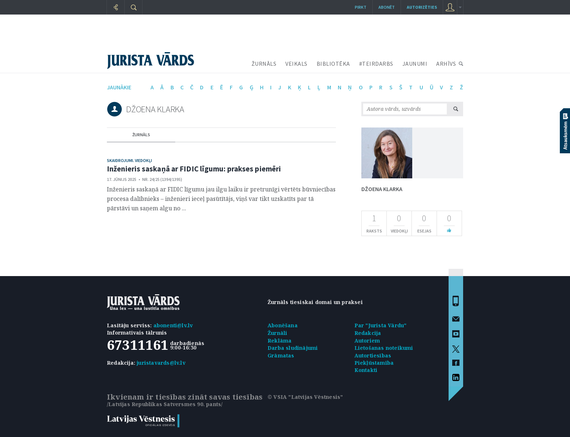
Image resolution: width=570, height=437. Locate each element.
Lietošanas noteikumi (383, 347)
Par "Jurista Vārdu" (380, 325)
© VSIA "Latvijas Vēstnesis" (305, 396)
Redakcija (367, 332)
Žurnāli (277, 332)
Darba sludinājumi (293, 347)
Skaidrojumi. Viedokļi (129, 160)
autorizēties (422, 7)
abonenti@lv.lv (173, 325)
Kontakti (366, 370)
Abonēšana (283, 325)
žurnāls (141, 134)
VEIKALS (296, 63)
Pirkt (360, 7)
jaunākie (119, 87)
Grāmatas (281, 355)
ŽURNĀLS (264, 63)
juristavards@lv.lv (161, 362)
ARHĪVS (446, 63)
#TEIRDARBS (376, 63)
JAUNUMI (415, 63)
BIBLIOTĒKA (333, 63)
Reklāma (280, 340)
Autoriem (367, 340)
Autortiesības (373, 355)
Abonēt (386, 7)
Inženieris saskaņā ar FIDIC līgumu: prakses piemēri (194, 169)
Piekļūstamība (374, 362)
